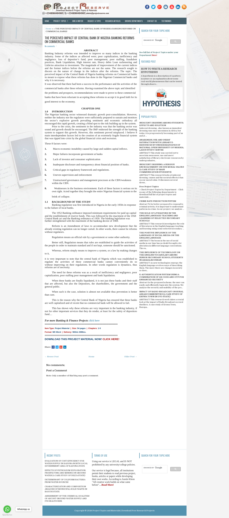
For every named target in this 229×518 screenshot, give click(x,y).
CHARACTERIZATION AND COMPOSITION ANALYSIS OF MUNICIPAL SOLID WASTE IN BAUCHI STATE (66, 489)
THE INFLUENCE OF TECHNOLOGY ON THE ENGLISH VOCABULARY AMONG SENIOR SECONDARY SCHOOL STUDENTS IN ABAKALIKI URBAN (161, 256)
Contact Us (152, 20)
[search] (153, 40)
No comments (50, 46)
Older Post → (130, 356)
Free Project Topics (149, 186)
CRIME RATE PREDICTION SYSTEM (157, 201)
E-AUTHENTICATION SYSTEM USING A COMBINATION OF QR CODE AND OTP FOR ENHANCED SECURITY (161, 277)
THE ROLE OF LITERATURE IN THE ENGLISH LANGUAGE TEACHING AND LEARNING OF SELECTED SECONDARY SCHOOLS (159, 217)
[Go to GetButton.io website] (7, 515)
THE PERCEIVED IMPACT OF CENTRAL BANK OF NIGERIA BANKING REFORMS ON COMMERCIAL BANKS (89, 39)
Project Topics (61, 20)
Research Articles (113, 20)
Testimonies (166, 20)
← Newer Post (52, 356)
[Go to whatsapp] (7, 509)
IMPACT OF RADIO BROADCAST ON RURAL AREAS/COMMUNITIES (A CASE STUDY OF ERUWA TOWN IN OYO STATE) (161, 294)
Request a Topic (94, 20)
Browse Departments (134, 20)
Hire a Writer (77, 20)
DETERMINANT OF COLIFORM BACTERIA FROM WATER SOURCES (65, 480)
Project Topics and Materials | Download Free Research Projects (123, 510)
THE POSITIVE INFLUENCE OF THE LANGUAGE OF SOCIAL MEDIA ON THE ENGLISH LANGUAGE (159, 235)
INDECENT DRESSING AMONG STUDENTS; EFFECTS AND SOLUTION (161, 124)
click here (94, 320)
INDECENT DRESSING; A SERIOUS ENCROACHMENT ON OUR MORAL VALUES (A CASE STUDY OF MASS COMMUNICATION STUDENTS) (161, 168)
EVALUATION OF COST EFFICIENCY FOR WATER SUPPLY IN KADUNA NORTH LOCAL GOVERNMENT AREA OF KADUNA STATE (66, 463)
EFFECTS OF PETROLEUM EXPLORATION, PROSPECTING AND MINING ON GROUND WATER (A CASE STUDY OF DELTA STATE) (65, 473)
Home (47, 20)
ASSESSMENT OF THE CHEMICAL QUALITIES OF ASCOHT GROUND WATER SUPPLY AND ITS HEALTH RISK (67, 498)
